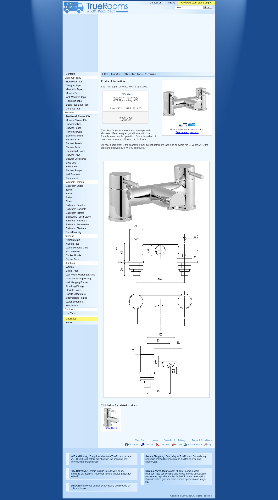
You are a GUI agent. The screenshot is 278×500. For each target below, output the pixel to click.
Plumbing (70, 263)
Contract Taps (73, 108)
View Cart (140, 440)
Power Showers (74, 132)
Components (72, 178)
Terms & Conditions (202, 440)
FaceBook (133, 444)
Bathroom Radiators (76, 220)
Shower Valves (73, 124)
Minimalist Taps (74, 89)
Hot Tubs (70, 313)
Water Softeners (74, 301)
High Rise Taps (74, 101)
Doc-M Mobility (73, 232)
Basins (69, 193)
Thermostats (72, 305)
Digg (209, 444)
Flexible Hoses (73, 290)
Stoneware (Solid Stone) (79, 216)
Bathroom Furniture (76, 205)
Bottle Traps (72, 270)
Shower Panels (74, 143)
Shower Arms (73, 139)
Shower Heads (73, 128)
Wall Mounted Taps (76, 97)
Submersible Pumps (76, 298)
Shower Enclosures (76, 159)
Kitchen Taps (72, 243)
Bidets (69, 201)
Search (168, 440)
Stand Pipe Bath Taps (77, 104)
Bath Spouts (72, 166)
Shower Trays (73, 155)
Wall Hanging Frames (77, 282)
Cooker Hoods (73, 255)
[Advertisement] (139, 43)
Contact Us (156, 2)
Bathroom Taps (73, 77)
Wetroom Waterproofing (78, 278)
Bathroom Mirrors (75, 213)
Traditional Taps (74, 81)
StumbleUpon (194, 444)
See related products (186, 132)
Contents (70, 74)
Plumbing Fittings (75, 286)
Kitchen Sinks (73, 240)
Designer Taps (73, 85)
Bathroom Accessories (77, 224)
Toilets (69, 189)
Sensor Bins (72, 259)
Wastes (70, 267)
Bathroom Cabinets (76, 209)
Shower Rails (73, 147)
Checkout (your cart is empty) (196, 2)
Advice (171, 2)
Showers (69, 112)
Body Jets (71, 162)
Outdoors (70, 309)
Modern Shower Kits (76, 120)
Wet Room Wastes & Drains (80, 274)
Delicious (149, 444)
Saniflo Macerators (76, 294)
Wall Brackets (73, 174)
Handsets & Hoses (75, 151)
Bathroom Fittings (74, 182)
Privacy (182, 440)
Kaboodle (164, 444)
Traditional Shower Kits (78, 116)
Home (155, 440)
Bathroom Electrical (76, 228)
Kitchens (69, 236)
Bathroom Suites (74, 186)
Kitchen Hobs (73, 251)
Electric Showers (74, 135)
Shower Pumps (74, 170)
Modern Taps (73, 93)
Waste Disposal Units (77, 247)
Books (69, 322)
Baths (69, 197)
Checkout (71, 318)
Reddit (178, 444)
